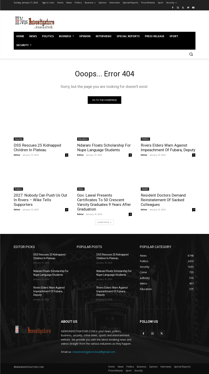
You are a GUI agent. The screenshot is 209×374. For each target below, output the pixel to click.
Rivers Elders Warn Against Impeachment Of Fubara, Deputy (168, 147)
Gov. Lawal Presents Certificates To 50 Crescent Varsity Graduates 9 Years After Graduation (104, 202)
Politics (145, 138)
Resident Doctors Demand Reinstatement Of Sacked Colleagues (163, 200)
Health (145, 188)
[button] (191, 54)
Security (18, 138)
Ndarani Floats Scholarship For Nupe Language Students (104, 147)
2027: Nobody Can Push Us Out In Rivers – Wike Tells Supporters (40, 200)
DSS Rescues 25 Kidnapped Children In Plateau (37, 147)
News (80, 188)
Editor (17, 154)
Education (83, 138)
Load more (104, 222)
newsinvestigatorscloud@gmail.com (93, 352)
